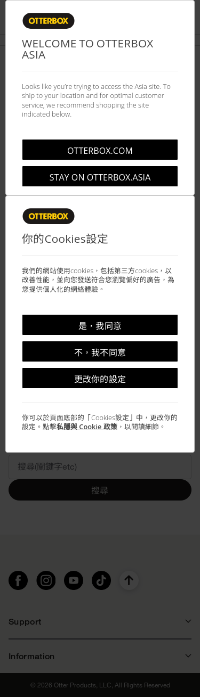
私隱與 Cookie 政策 (87, 426)
